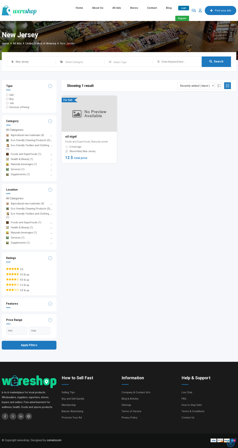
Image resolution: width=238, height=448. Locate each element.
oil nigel (71, 136)
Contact (152, 7)
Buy (11, 99)
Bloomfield (76, 151)
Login (183, 8)
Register (182, 18)
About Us (97, 7)
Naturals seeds (99, 141)
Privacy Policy (129, 417)
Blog (169, 7)
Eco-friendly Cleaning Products (28, 140)
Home (79, 7)
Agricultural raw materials (25, 135)
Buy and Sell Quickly (73, 398)
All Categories (14, 129)
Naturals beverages (21, 164)
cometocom (54, 440)
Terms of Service (131, 411)
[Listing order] (196, 85)
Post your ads (220, 10)
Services (15, 169)
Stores (134, 7)
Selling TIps (68, 392)
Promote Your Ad (72, 417)
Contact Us (188, 417)
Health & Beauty (19, 159)
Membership (69, 405)
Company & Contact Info (136, 392)
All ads (116, 7)
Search (216, 61)
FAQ (184, 398)
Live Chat (187, 392)
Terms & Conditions (193, 411)
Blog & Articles (130, 398)
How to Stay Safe (192, 405)
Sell (11, 95)
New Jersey (89, 151)
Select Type (120, 62)
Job (11, 103)
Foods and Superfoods (23, 154)
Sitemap (126, 405)
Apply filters (29, 345)
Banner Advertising (72, 411)
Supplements (18, 174)
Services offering (19, 107)
